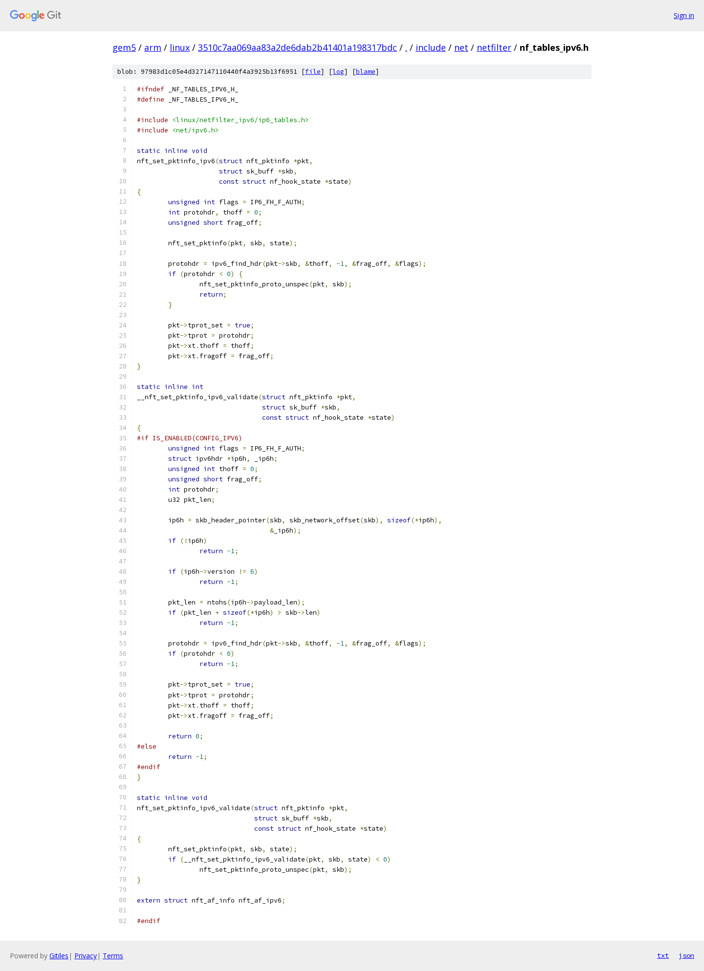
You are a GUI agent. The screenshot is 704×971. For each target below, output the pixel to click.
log (338, 71)
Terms (113, 955)
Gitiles (58, 955)
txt (663, 955)
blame (365, 71)
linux (180, 47)
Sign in (684, 15)
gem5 (124, 47)
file (313, 71)
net (461, 47)
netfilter (494, 47)
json (686, 955)
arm (152, 47)
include (431, 47)
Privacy (85, 955)
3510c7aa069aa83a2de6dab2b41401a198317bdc (297, 47)
